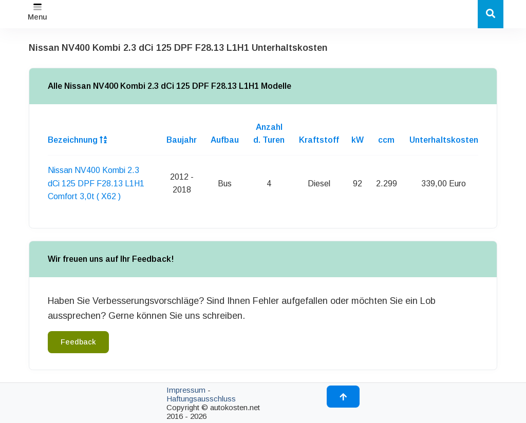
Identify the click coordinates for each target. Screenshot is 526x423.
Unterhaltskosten (443, 140)
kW (357, 140)
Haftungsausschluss (201, 398)
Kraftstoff (319, 140)
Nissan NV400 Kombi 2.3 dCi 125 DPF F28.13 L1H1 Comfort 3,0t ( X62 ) (96, 183)
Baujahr (181, 140)
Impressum (185, 390)
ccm (386, 140)
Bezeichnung (77, 140)
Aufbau (225, 140)
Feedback (78, 342)
